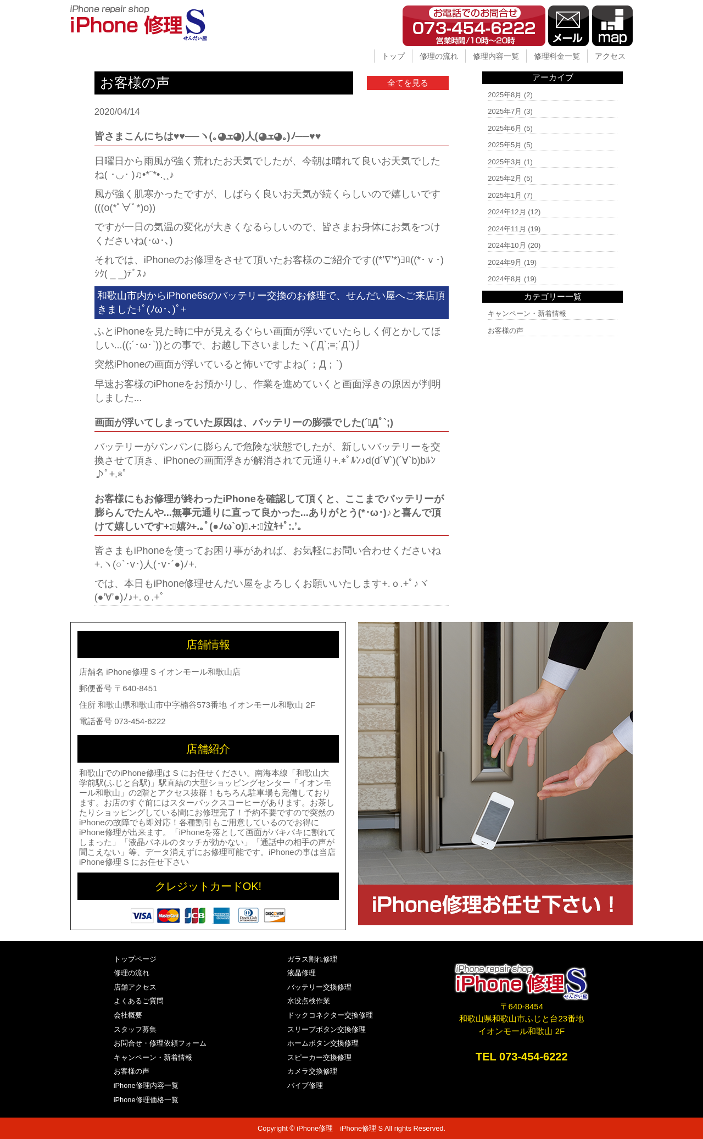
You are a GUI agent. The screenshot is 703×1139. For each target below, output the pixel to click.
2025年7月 (505, 111)
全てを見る (407, 82)
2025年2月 (505, 178)
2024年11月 (507, 229)
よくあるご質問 (139, 1001)
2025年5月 (505, 145)
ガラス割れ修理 (312, 959)
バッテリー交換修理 (319, 987)
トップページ (135, 959)
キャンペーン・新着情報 (527, 313)
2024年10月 (507, 245)
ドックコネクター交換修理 (330, 1015)
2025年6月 (505, 128)
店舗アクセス (135, 987)
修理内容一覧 (496, 56)
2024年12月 (507, 212)
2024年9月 (505, 262)
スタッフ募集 (135, 1029)
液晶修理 (301, 973)
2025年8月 (505, 95)
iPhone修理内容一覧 (146, 1085)
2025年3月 (505, 162)
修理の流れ (439, 56)
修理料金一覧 (557, 56)
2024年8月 (505, 279)
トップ (393, 56)
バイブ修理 (305, 1085)
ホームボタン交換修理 (323, 1043)
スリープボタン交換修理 (326, 1029)
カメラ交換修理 (312, 1071)
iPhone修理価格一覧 (146, 1100)
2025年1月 (505, 195)
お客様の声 (505, 330)
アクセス (610, 56)
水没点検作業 (308, 1001)
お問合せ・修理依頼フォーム (160, 1043)
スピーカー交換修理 (319, 1057)
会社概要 (128, 1015)
